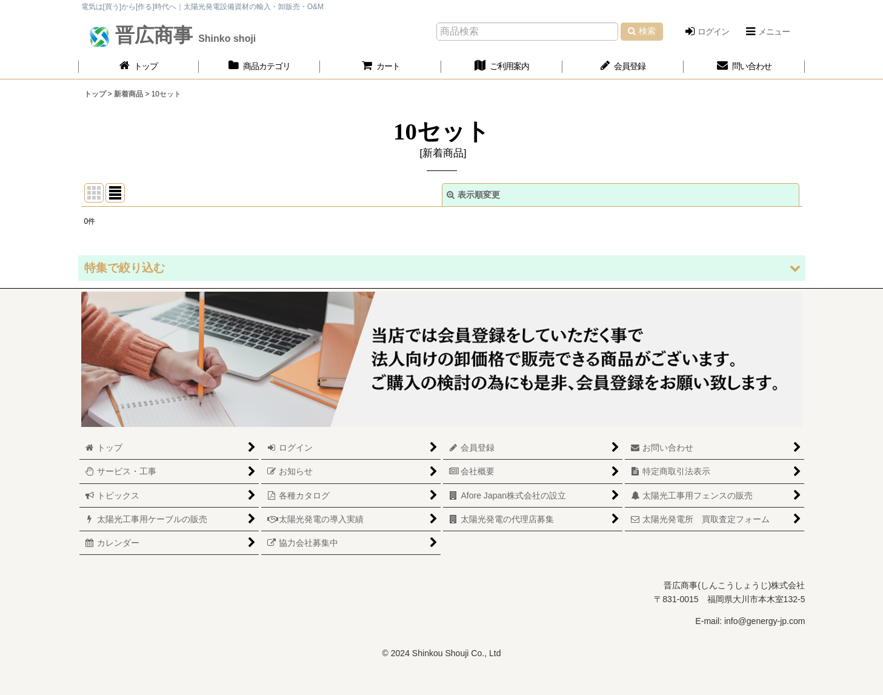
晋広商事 (183, 35)
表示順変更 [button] (473, 195)
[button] (767, 31)
